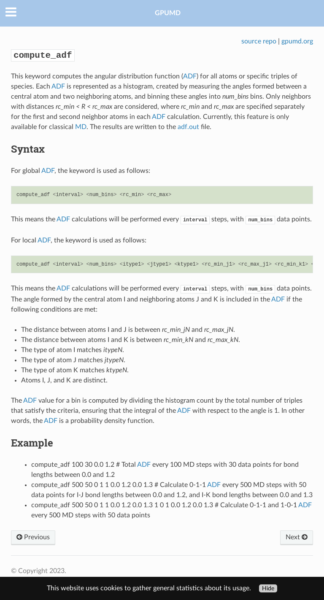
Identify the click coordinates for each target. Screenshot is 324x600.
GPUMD (168, 13)
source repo (258, 41)
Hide (268, 588)
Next (297, 537)
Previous (33, 537)
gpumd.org (297, 41)
